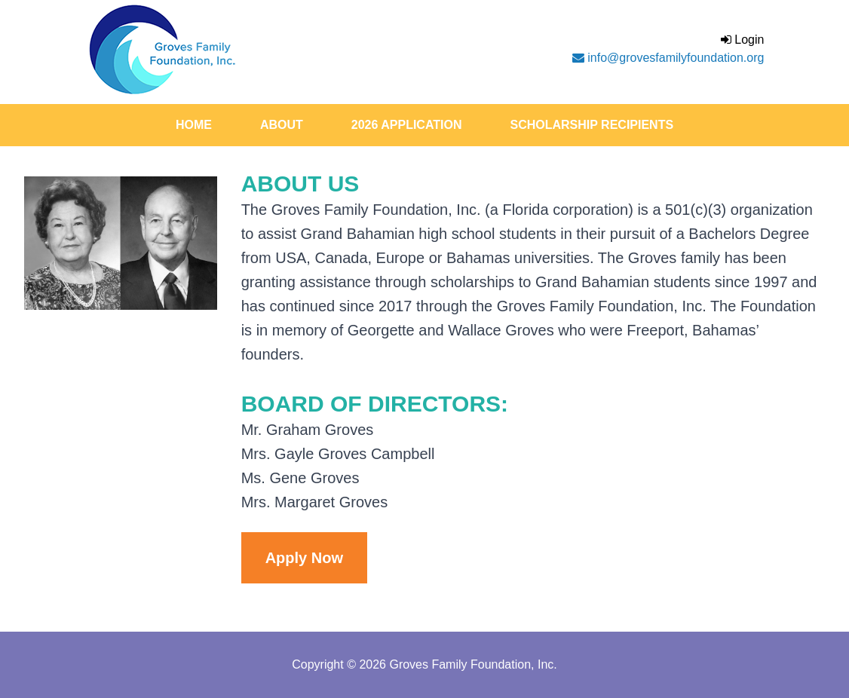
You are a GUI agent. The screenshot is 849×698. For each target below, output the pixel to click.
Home (194, 124)
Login (743, 39)
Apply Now (304, 558)
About (281, 124)
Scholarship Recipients (591, 124)
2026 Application (406, 124)
